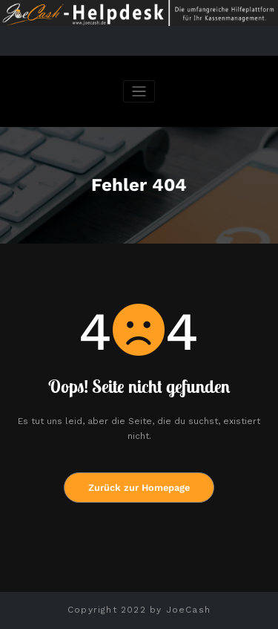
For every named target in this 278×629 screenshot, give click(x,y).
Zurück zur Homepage (139, 487)
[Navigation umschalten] (139, 91)
